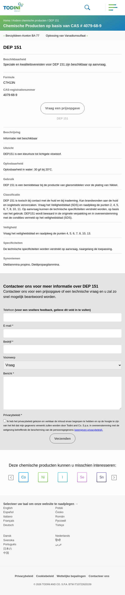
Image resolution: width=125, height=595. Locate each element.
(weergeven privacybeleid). (88, 430)
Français (8, 520)
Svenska (8, 540)
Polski (59, 508)
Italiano (7, 516)
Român (59, 516)
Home (6, 20)
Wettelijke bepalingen (71, 576)
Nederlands (62, 535)
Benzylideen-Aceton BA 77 (21, 35)
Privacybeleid (24, 576)
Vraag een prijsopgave (62, 108)
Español (8, 512)
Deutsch (8, 525)
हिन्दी (58, 540)
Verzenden (62, 438)
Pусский (60, 520)
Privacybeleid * (12, 415)
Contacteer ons (99, 576)
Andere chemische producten (29, 20)
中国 (6, 552)
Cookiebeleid (45, 576)
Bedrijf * (8, 341)
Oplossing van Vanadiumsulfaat (67, 35)
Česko (59, 512)
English (8, 508)
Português (9, 544)
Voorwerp (9, 357)
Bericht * (8, 373)
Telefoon (47, 310)
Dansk (7, 535)
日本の (7, 548)
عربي (58, 544)
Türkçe (59, 525)
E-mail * (8, 325)
